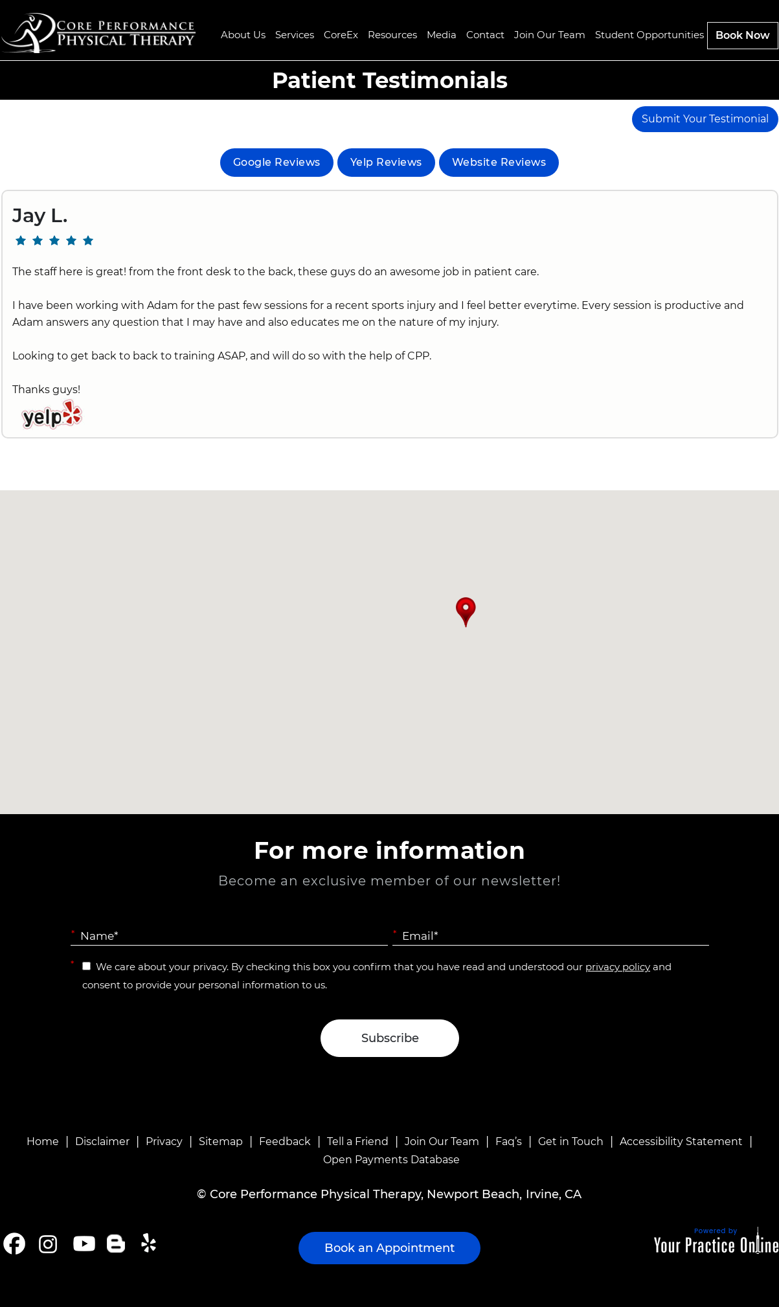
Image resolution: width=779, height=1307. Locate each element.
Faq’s (508, 1141)
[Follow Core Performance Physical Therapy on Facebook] (14, 1244)
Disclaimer (102, 1141)
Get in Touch (571, 1141)
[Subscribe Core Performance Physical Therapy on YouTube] (82, 1244)
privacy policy (617, 966)
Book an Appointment (389, 1248)
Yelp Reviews (386, 162)
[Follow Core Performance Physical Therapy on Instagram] (47, 1244)
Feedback (285, 1141)
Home (43, 1141)
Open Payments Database (391, 1160)
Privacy (164, 1141)
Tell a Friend (358, 1141)
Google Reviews (277, 162)
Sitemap (221, 1141)
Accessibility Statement (681, 1141)
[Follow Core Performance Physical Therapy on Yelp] (150, 1244)
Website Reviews (499, 162)
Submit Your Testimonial (705, 119)
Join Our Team (442, 1141)
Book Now (743, 35)
